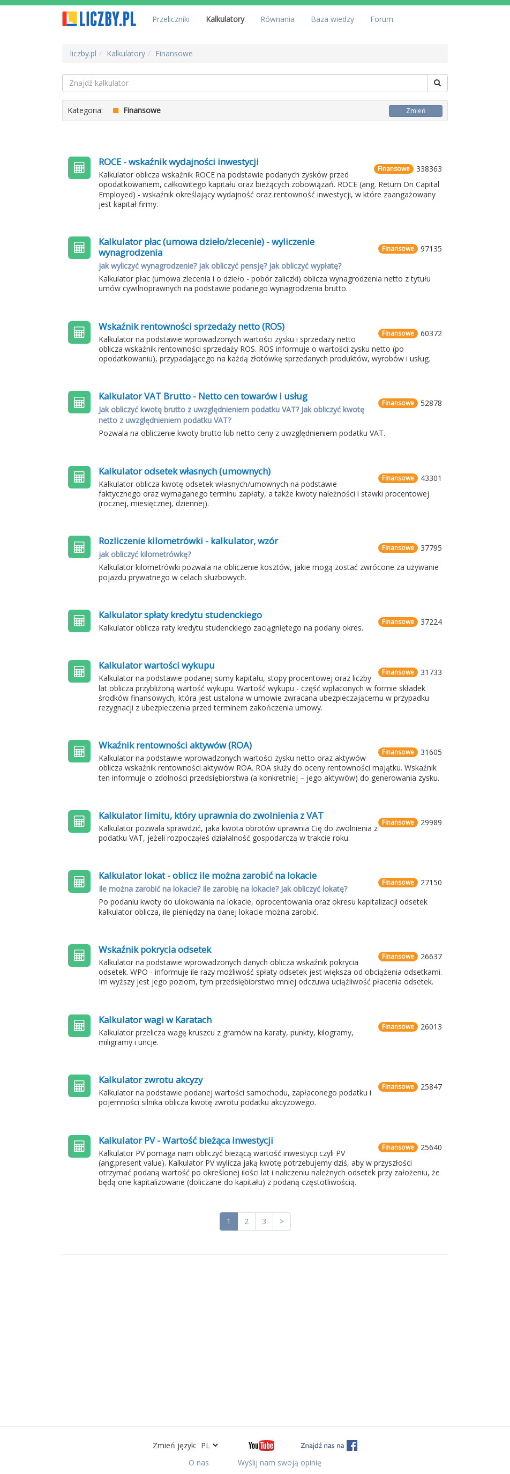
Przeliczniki (171, 19)
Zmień (415, 110)
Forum (381, 19)
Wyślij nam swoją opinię (279, 1462)
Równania (277, 19)
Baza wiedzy (332, 19)
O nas (199, 1462)
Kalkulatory (225, 19)
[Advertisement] (255, 1340)
